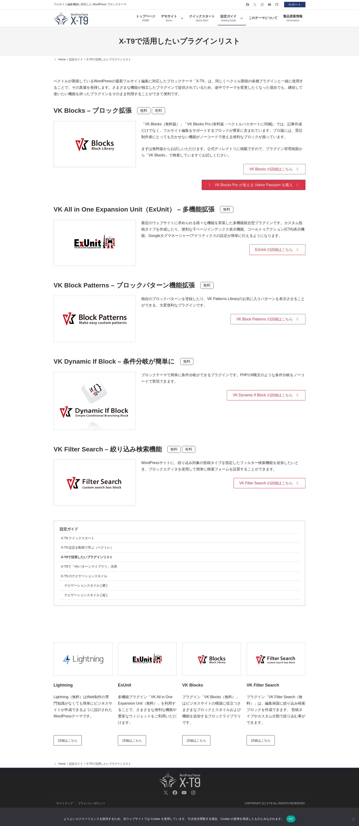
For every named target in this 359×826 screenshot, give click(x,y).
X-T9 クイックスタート (77, 538)
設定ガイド (69, 529)
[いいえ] (353, 819)
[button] (274, 169)
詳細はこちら (67, 740)
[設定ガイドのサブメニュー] (241, 18)
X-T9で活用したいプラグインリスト (87, 557)
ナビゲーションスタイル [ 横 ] (85, 585)
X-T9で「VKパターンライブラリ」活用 (89, 566)
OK (291, 819)
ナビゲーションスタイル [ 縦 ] (85, 595)
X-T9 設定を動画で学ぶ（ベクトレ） (87, 547)
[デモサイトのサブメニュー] (182, 18)
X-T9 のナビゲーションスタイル (84, 576)
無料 (143, 111)
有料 (158, 111)
